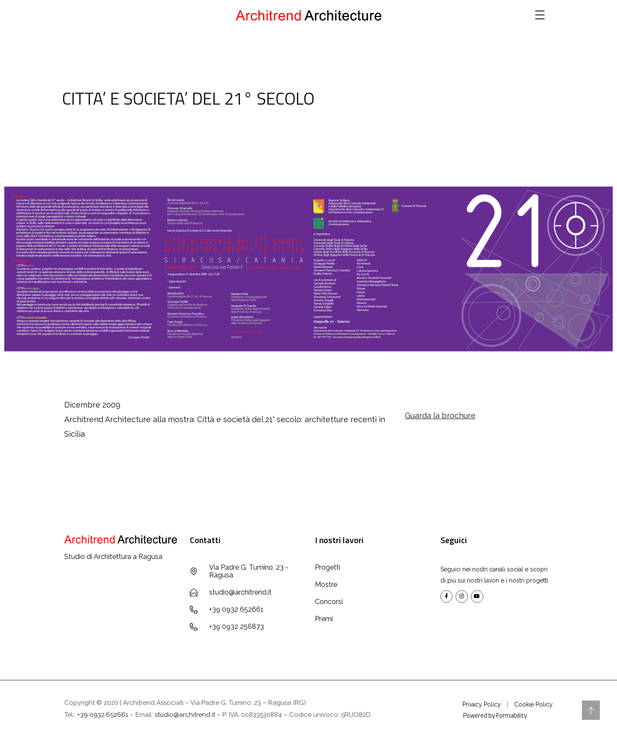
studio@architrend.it (185, 715)
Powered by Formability (495, 715)
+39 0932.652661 (102, 715)
